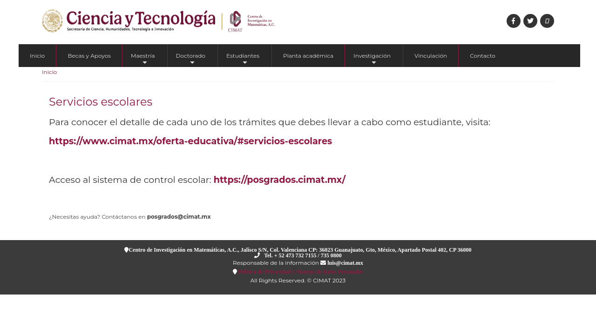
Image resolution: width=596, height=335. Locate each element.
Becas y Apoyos (89, 55)
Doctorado (191, 59)
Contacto (482, 55)
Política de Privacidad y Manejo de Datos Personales (300, 271)
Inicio (37, 55)
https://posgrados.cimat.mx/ (279, 179)
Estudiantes (242, 59)
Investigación (372, 59)
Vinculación (430, 55)
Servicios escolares (100, 101)
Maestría (143, 59)
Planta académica (308, 55)
